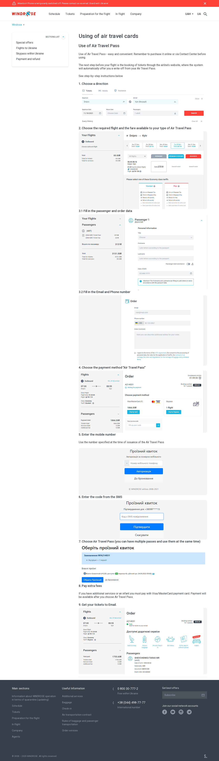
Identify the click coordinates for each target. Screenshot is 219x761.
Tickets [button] (70, 14)
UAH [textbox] (188, 14)
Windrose (17, 24)
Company (17, 730)
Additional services (72, 696)
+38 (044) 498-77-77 (131, 702)
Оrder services (70, 730)
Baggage (67, 702)
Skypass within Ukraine (30, 53)
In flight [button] (120, 14)
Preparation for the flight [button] (95, 14)
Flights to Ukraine (26, 48)
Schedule (54, 14)
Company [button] (136, 14)
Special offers (24, 42)
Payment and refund (28, 59)
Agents (16, 736)
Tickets (16, 712)
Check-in (67, 708)
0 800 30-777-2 (128, 688)
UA (199, 14)
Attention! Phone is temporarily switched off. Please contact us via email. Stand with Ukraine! (60, 3)
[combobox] (189, 14)
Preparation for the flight (26, 718)
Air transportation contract (77, 714)
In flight (16, 724)
